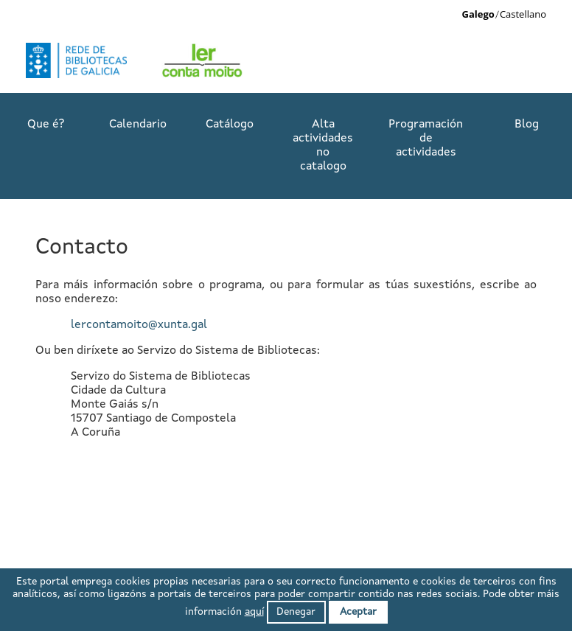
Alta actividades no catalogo (323, 145)
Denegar (295, 612)
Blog (527, 124)
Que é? (45, 124)
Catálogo (230, 124)
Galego (478, 14)
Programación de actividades (425, 138)
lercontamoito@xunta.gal (139, 325)
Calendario (138, 124)
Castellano (523, 14)
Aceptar (358, 612)
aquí (254, 612)
